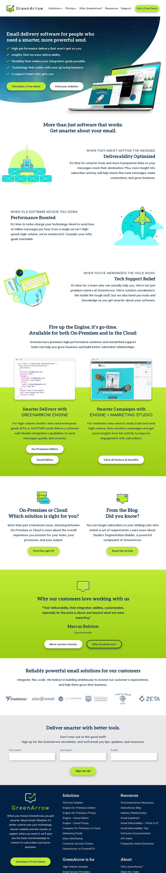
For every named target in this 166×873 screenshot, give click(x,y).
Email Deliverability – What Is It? (140, 823)
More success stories (63, 644)
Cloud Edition (44, 459)
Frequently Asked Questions (137, 843)
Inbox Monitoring (72, 838)
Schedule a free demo (26, 86)
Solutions (55, 8)
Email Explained (130, 818)
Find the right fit (43, 550)
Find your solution (66, 86)
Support (126, 8)
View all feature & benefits (121, 459)
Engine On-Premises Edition (79, 807)
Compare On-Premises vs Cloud (81, 828)
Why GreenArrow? (90, 8)
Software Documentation (136, 833)
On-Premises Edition (44, 449)
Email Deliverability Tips (135, 828)
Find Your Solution (73, 802)
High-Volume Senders (75, 866)
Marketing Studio (73, 833)
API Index (126, 838)
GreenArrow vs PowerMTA (79, 848)
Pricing (71, 8)
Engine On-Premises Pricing (79, 812)
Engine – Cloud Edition (76, 818)
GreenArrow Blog (131, 807)
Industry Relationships (134, 812)
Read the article (122, 550)
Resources (111, 8)
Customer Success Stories (78, 843)
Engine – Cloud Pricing (76, 823)
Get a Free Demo (147, 8)
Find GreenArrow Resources (137, 802)
